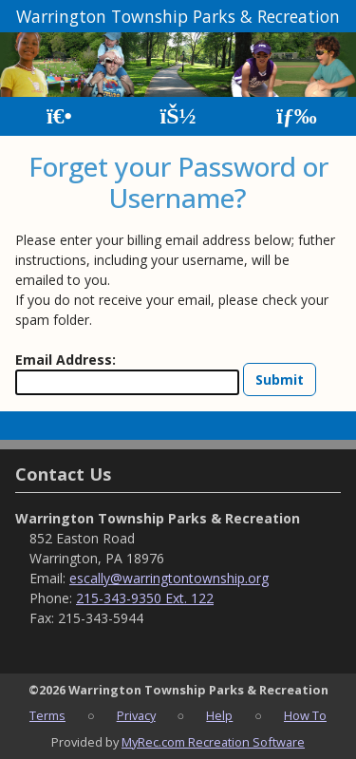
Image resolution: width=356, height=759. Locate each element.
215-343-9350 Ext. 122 (145, 598)
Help (219, 715)
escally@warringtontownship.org (169, 578)
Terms (47, 715)
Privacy (136, 715)
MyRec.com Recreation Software (213, 741)
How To (305, 715)
